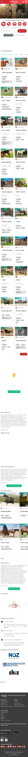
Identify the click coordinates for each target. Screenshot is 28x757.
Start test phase (14, 391)
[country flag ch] (4, 747)
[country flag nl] (20, 747)
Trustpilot (2, 682)
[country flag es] (22, 747)
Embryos (3, 717)
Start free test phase (14, 485)
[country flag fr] (24, 747)
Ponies (2, 714)
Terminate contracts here (7, 706)
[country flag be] (17, 747)
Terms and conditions (19, 706)
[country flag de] (6, 747)
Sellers (2, 718)
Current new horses (5, 720)
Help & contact (4, 701)
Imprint (16, 701)
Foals (2, 715)
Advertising (3, 703)
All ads (24, 354)
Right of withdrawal (19, 704)
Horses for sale (4, 712)
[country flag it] (8, 747)
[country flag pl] (11, 747)
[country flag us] (13, 747)
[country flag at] (2, 747)
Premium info (4, 704)
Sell (2, 2)
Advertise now (8, 35)
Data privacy (17, 703)
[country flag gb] (15, 747)
